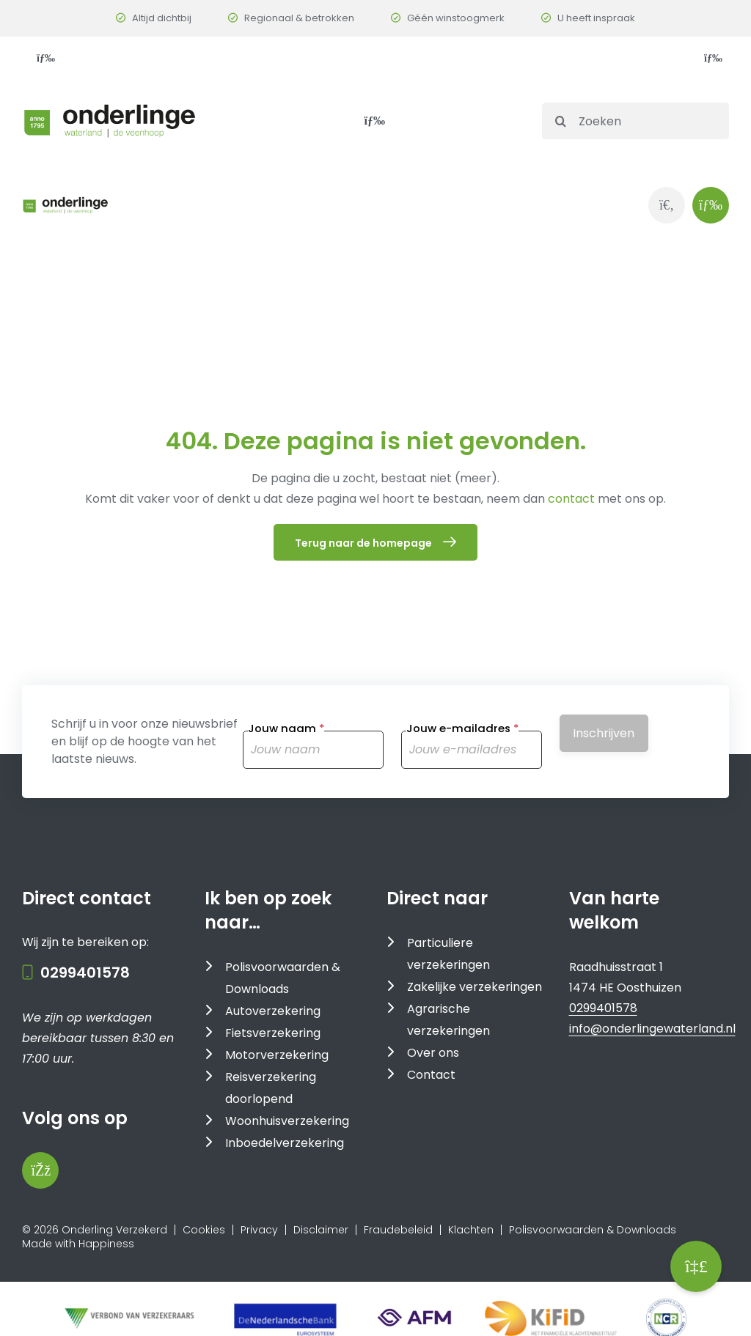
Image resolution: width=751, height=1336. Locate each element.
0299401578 (85, 972)
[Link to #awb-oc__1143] (710, 205)
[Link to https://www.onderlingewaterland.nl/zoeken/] (666, 205)
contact (573, 498)
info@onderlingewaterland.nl (652, 1028)
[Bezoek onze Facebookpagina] (40, 1170)
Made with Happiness (78, 1243)
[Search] (560, 121)
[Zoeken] (635, 121)
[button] (696, 1266)
